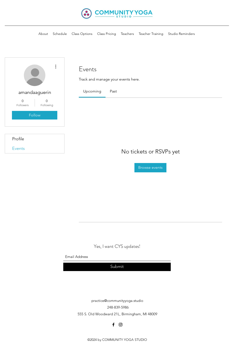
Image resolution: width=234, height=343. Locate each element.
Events (18, 148)
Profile (18, 139)
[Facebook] (113, 324)
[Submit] (117, 267)
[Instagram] (120, 324)
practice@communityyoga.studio (117, 300)
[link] (92, 91)
